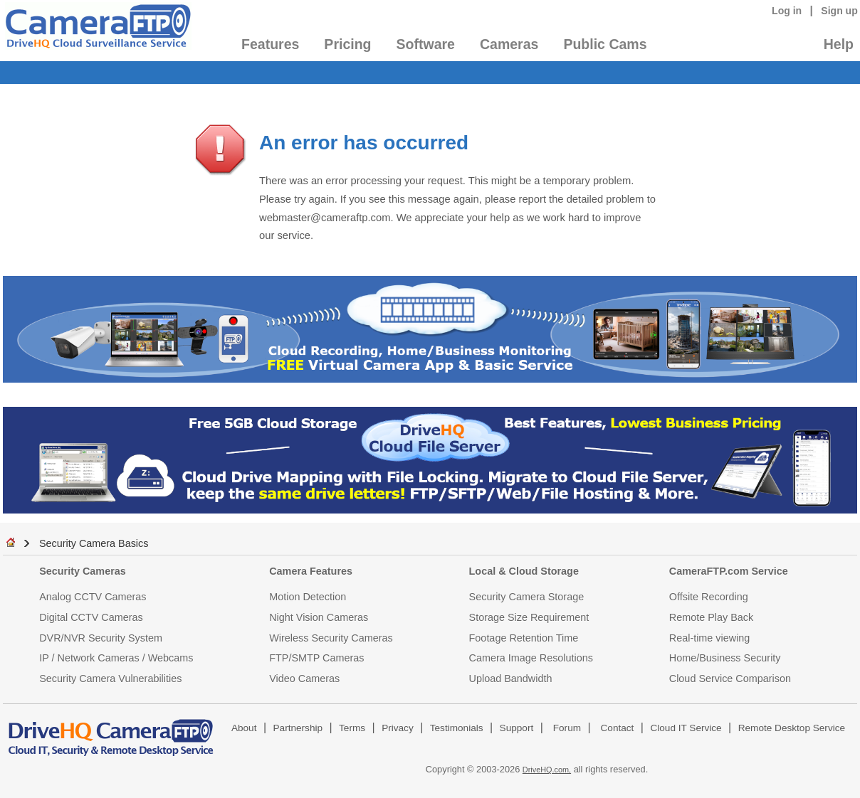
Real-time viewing (709, 638)
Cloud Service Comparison (730, 678)
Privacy (398, 728)
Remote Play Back (711, 617)
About (244, 728)
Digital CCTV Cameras (91, 617)
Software (426, 44)
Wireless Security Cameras (331, 638)
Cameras (509, 44)
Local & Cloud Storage (524, 571)
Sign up (839, 10)
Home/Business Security (725, 658)
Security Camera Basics (94, 543)
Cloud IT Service (685, 728)
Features (270, 44)
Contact (617, 728)
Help (839, 44)
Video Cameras (304, 678)
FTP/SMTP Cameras (316, 658)
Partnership (298, 728)
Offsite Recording (708, 596)
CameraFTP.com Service (728, 571)
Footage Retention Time (524, 638)
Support (517, 728)
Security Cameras (82, 571)
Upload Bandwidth (510, 678)
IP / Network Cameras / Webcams (116, 658)
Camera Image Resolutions (531, 658)
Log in (787, 10)
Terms (352, 728)
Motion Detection (307, 596)
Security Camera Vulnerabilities (110, 678)
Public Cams (604, 44)
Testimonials (456, 728)
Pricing (347, 44)
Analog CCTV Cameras (92, 596)
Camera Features (310, 571)
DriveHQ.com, (547, 769)
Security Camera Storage (526, 596)
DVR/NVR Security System (100, 638)
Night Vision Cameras (318, 617)
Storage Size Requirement (529, 617)
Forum (567, 728)
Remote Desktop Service (791, 728)
